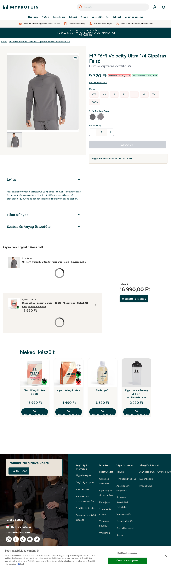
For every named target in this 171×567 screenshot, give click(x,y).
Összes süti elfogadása (127, 561)
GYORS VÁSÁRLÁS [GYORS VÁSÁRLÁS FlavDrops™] (102, 412)
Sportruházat (106, 471)
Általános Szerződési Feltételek (122, 502)
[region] (85, 556)
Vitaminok (104, 532)
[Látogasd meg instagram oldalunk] (9, 539)
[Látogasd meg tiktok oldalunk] (23, 539)
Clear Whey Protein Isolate (34, 392)
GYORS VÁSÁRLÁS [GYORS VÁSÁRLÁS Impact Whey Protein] (68, 412)
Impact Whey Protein (69, 390)
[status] (101, 132)
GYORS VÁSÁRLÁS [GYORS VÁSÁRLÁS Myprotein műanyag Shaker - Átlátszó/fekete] (136, 412)
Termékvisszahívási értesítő (86, 517)
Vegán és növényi (134, 17)
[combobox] (113, 7)
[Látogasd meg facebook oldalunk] (16, 539)
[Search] (81, 7)
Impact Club (145, 485)
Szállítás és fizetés (86, 508)
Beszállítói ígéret (125, 528)
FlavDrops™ (102, 390)
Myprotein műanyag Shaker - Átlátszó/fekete (136, 394)
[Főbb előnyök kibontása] (44, 215)
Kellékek (117, 17)
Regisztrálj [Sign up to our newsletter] (19, 471)
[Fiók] (154, 7)
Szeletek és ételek (105, 511)
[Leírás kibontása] (44, 179)
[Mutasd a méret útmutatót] (128, 82)
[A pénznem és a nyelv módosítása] (34, 527)
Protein (45, 17)
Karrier (119, 535)
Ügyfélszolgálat (84, 475)
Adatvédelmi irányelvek (123, 488)
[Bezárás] (166, 556)
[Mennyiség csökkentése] (92, 132)
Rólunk (120, 471)
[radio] (94, 94)
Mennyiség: (95, 125)
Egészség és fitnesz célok (106, 493)
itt (18, 564)
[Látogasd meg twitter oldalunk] (37, 539)
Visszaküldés (82, 489)
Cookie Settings (15, 519)
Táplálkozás (59, 17)
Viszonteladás (123, 514)
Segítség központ (85, 482)
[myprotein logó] (20, 7)
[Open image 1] (14, 140)
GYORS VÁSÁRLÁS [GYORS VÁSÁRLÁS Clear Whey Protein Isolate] (34, 412)
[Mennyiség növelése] (110, 132)
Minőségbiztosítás (126, 478)
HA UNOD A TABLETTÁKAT (85, 33)
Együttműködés (124, 521)
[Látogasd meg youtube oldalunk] (30, 539)
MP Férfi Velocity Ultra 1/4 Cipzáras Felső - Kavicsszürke (39, 41)
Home (4, 41)
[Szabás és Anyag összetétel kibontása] (44, 226)
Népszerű (33, 17)
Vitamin (84, 17)
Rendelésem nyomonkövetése (85, 499)
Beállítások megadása (127, 553)
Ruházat (72, 17)
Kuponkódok (146, 478)
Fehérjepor (105, 502)
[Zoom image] (75, 58)
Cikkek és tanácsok (104, 481)
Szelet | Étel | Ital (100, 17)
